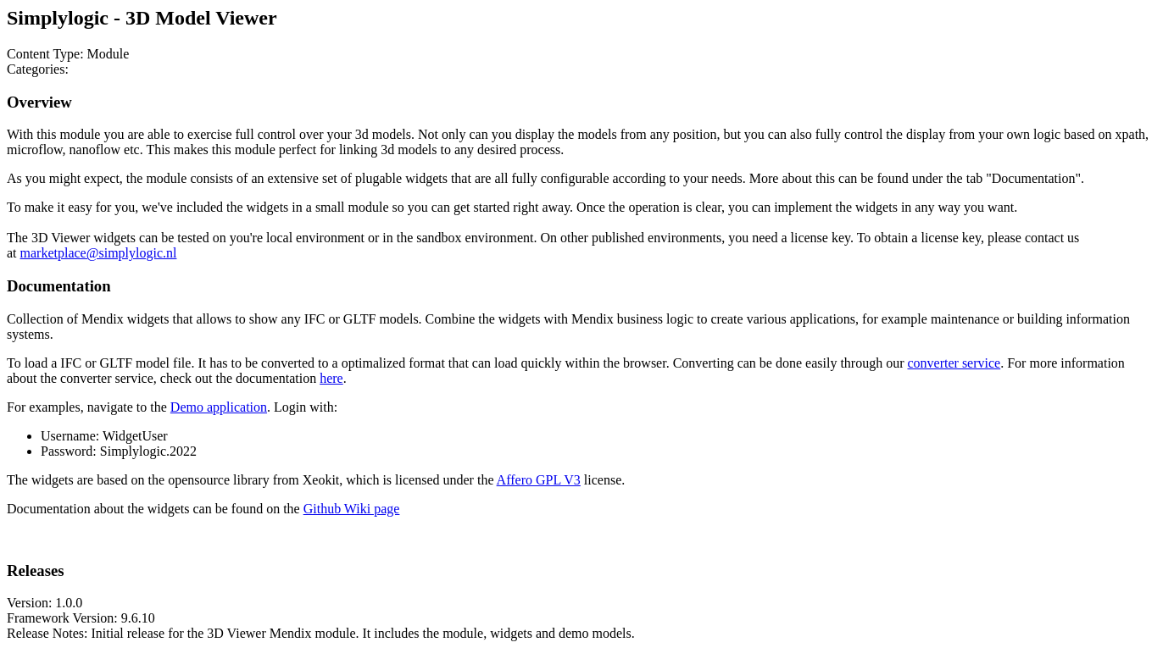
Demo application (218, 407)
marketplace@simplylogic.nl (98, 253)
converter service (953, 363)
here (331, 378)
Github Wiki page (351, 508)
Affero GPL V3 (539, 480)
